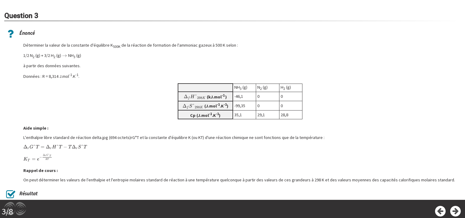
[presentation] (64, 55)
